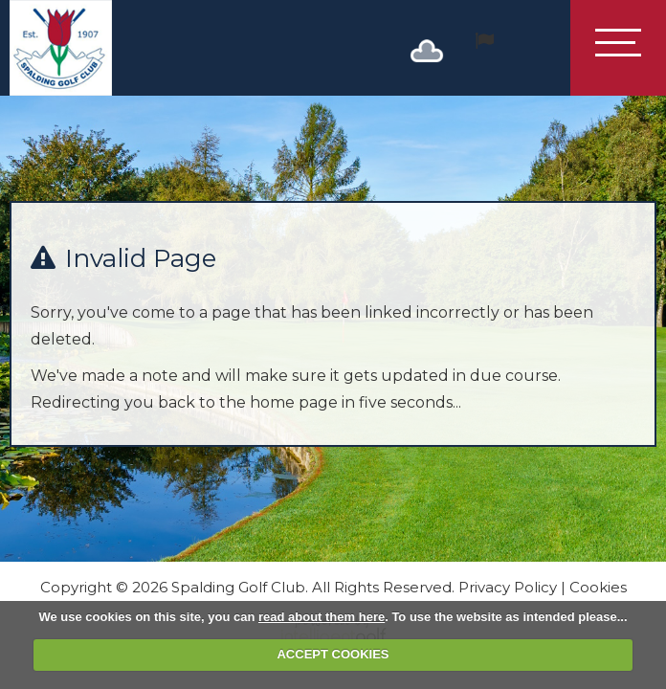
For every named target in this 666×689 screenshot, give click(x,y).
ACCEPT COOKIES (332, 654)
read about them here (321, 617)
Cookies (598, 587)
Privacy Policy (507, 587)
